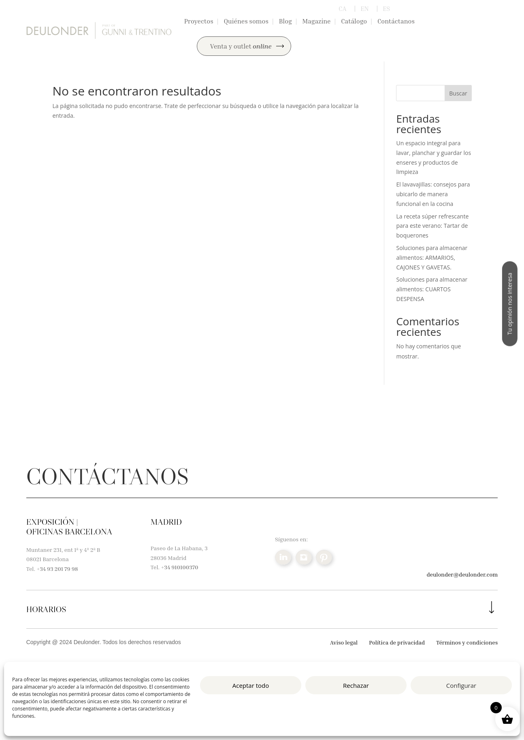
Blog (285, 21)
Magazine (316, 21)
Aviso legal (344, 642)
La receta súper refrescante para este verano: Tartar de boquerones (432, 226)
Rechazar (356, 685)
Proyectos (198, 21)
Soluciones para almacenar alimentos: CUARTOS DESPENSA (431, 289)
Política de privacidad (397, 642)
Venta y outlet (241, 46)
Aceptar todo (250, 685)
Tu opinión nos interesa (509, 304)
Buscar (458, 93)
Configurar (461, 685)
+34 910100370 (179, 567)
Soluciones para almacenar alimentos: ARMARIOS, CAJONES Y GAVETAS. (431, 257)
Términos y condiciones (467, 642)
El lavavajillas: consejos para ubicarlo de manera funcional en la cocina (433, 194)
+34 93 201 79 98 (57, 568)
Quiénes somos (246, 21)
